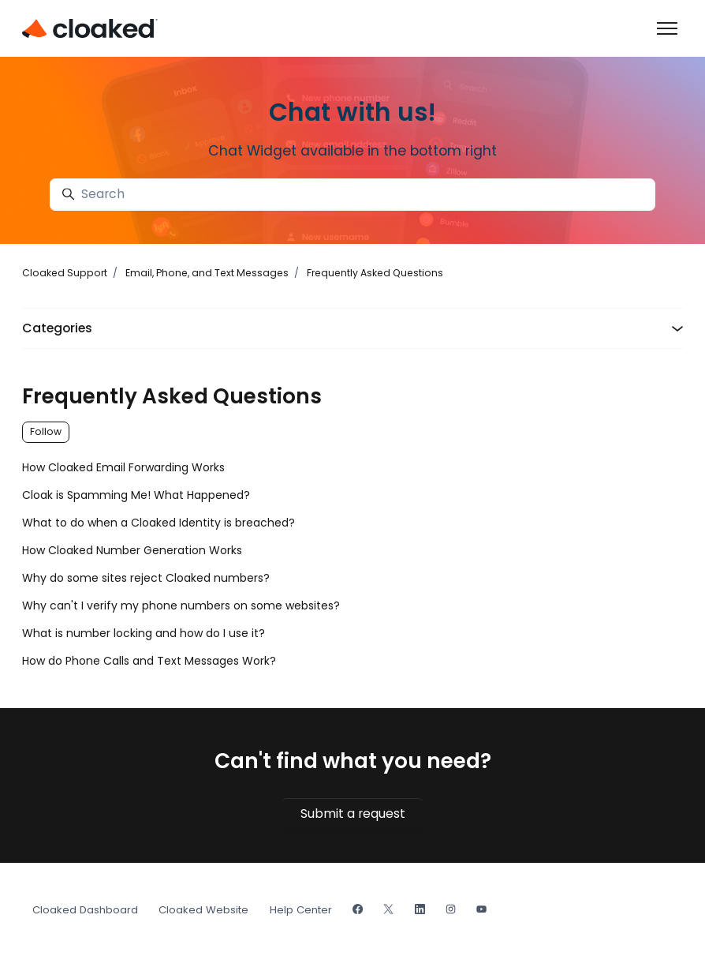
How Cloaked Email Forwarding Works (123, 467)
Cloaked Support (64, 272)
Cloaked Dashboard (85, 909)
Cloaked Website (203, 909)
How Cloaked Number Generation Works (132, 550)
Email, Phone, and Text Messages (207, 272)
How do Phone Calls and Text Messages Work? (149, 661)
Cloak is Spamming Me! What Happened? (136, 495)
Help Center (301, 909)
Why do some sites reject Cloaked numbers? (146, 578)
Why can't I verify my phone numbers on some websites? (181, 605)
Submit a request (352, 813)
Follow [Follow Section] (46, 431)
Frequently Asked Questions (375, 272)
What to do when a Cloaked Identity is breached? (158, 522)
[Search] (352, 194)
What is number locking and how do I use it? (143, 633)
